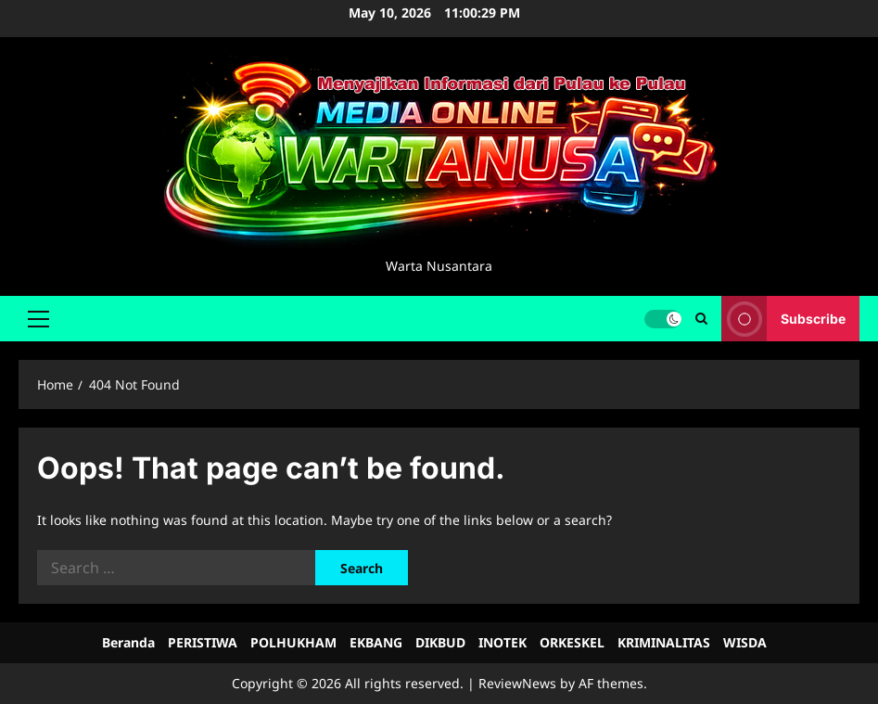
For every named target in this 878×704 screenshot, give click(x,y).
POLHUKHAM (293, 642)
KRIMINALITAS (663, 642)
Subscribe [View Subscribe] (783, 318)
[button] (38, 318)
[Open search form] (701, 319)
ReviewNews (517, 683)
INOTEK (502, 642)
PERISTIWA (202, 642)
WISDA (745, 642)
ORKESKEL (572, 642)
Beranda (128, 642)
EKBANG (376, 642)
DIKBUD (440, 642)
